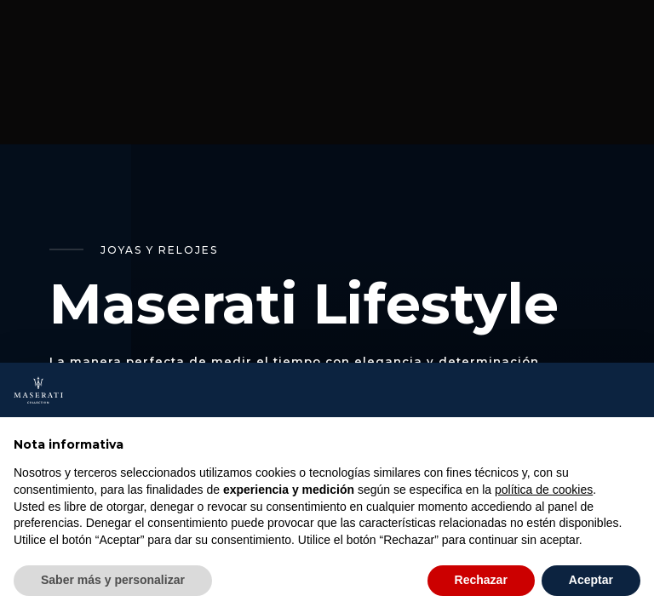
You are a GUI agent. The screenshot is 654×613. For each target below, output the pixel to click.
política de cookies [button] (544, 489)
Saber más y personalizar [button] (113, 580)
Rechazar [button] (481, 580)
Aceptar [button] (591, 580)
